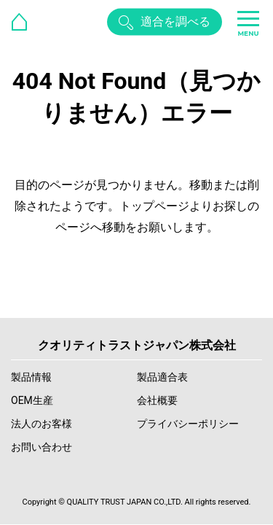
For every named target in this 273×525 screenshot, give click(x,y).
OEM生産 (32, 400)
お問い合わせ (41, 447)
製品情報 (31, 377)
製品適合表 (162, 377)
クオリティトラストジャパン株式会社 (137, 345)
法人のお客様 (41, 423)
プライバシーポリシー (188, 423)
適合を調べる (175, 21)
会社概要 (157, 400)
